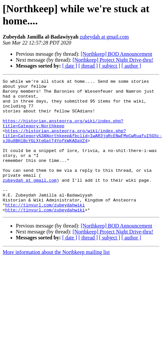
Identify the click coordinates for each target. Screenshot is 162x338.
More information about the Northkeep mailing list (56, 279)
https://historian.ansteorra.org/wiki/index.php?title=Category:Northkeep (63, 132)
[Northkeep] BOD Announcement (116, 54)
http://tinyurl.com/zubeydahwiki (45, 230)
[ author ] (131, 66)
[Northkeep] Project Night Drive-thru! (112, 60)
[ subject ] (109, 66)
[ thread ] (88, 66)
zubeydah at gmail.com (104, 37)
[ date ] (69, 66)
